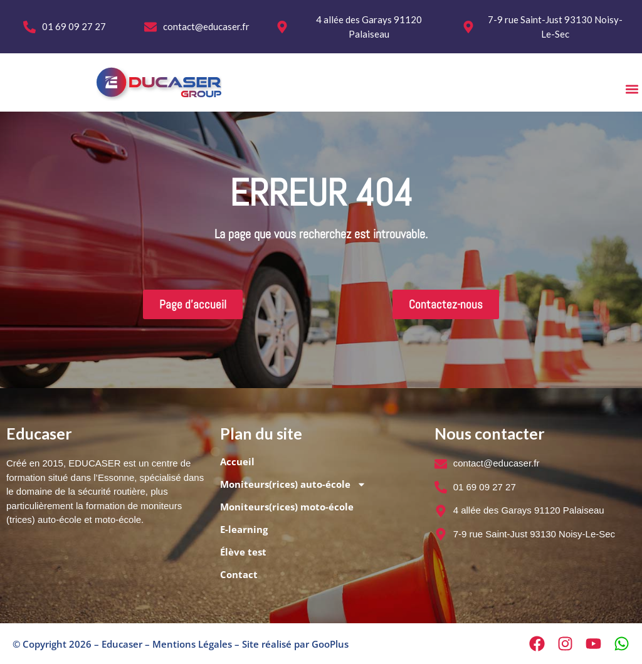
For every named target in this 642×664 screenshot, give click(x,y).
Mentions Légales (192, 644)
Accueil (237, 461)
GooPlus (330, 644)
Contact (239, 574)
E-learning (244, 529)
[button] (631, 88)
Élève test (243, 551)
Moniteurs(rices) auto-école (293, 484)
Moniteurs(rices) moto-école (287, 506)
